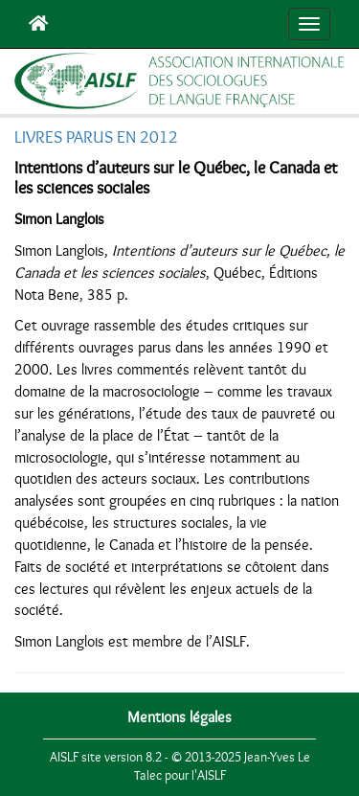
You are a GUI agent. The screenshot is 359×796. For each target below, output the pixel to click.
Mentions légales (179, 717)
